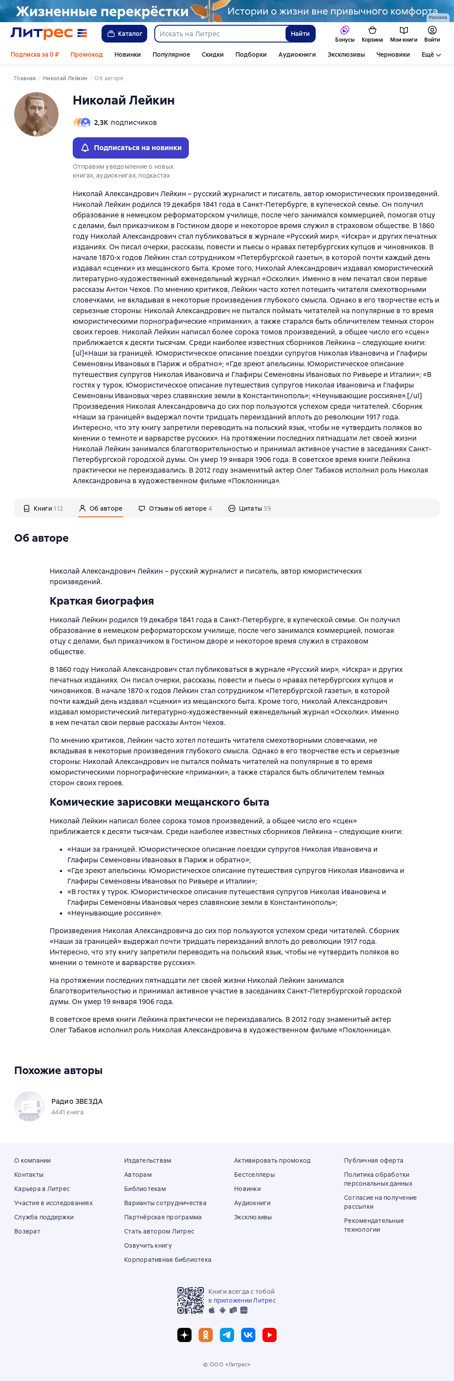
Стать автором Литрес (159, 1231)
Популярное (171, 54)
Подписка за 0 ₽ (35, 54)
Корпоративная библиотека (167, 1260)
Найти (300, 34)
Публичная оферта (373, 1160)
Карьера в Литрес (42, 1189)
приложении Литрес (245, 1300)
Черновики (393, 54)
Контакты (28, 1175)
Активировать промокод (272, 1160)
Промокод (86, 54)
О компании (32, 1160)
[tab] (43, 508)
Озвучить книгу (148, 1245)
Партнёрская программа (163, 1217)
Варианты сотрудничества (165, 1203)
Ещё (428, 54)
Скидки (213, 54)
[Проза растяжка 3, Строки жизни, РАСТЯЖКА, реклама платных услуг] (227, 11)
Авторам (138, 1175)
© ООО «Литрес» (227, 1365)
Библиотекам (145, 1189)
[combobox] (219, 34)
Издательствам (147, 1160)
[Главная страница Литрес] (49, 33)
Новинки (127, 54)
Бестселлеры (254, 1175)
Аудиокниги (297, 54)
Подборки (251, 54)
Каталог (124, 33)
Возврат (27, 1231)
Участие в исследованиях (53, 1203)
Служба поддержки (44, 1217)
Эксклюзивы (346, 54)
